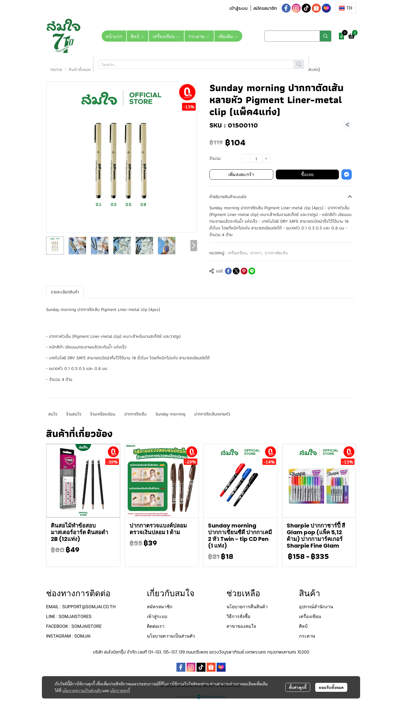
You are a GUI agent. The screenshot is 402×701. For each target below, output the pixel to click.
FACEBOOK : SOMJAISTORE (74, 626)
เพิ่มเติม (228, 36)
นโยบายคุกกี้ (120, 690)
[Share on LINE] (251, 271)
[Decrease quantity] (246, 158)
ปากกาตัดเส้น (152, 69)
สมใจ (52, 413)
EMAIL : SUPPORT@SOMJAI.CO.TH (81, 606)
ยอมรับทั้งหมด (331, 687)
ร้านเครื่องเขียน (102, 413)
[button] (345, 8)
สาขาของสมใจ (241, 626)
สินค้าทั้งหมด (80, 69)
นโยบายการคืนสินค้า (247, 606)
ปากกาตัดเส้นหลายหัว (212, 413)
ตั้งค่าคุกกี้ (298, 687)
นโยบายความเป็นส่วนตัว (82, 690)
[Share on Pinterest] (244, 271)
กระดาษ (307, 636)
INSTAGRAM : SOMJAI (68, 636)
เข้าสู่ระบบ (238, 8)
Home (56, 69)
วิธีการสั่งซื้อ (238, 616)
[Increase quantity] (266, 158)
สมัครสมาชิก (265, 8)
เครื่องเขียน (107, 69)
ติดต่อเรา (155, 626)
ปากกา (129, 69)
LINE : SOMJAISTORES (69, 616)
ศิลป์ (303, 626)
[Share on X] (236, 271)
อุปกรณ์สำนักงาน (316, 606)
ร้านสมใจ (73, 413)
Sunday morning (170, 413)
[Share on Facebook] (228, 271)
